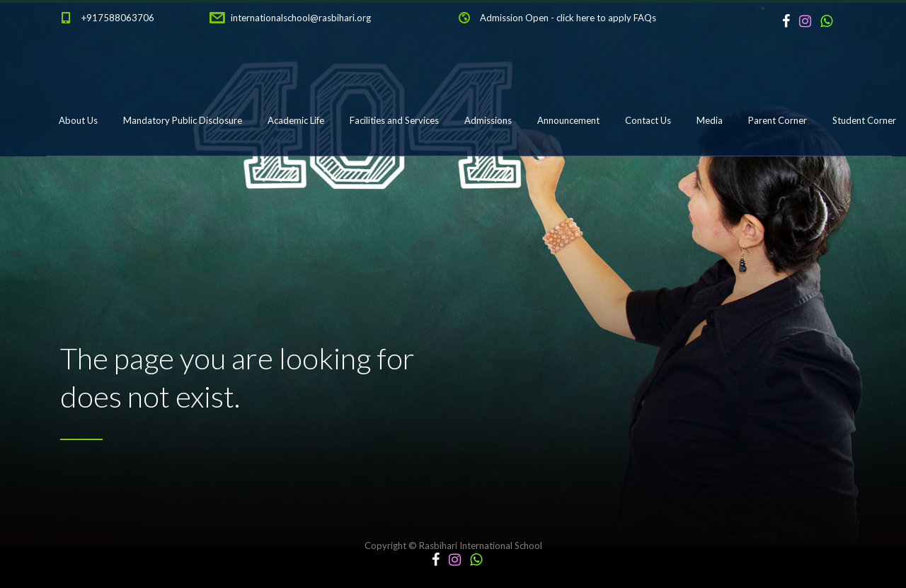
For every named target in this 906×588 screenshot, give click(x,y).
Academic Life (296, 120)
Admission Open (514, 17)
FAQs (644, 17)
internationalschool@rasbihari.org (301, 17)
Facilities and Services (394, 120)
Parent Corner (777, 120)
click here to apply (593, 17)
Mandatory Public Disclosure (182, 120)
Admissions (488, 120)
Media (709, 120)
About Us (78, 120)
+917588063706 (117, 17)
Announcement (568, 120)
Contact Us (648, 120)
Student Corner (864, 120)
